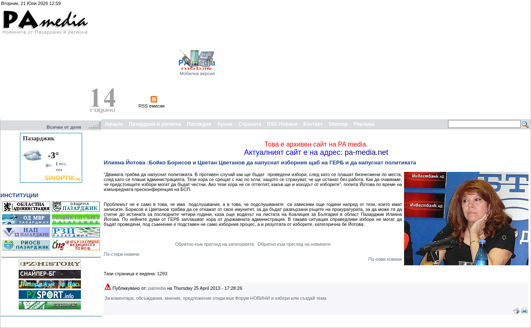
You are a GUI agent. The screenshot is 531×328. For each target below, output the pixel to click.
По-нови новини (385, 259)
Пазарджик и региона (155, 124)
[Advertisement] (430, 59)
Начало (114, 124)
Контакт (312, 124)
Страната (250, 124)
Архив (224, 124)
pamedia (157, 288)
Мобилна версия (197, 73)
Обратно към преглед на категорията (214, 244)
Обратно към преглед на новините (294, 244)
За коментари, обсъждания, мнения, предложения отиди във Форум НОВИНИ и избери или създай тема (215, 298)
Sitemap (338, 124)
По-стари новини (121, 254)
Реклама (363, 124)
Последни (199, 124)
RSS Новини (282, 124)
